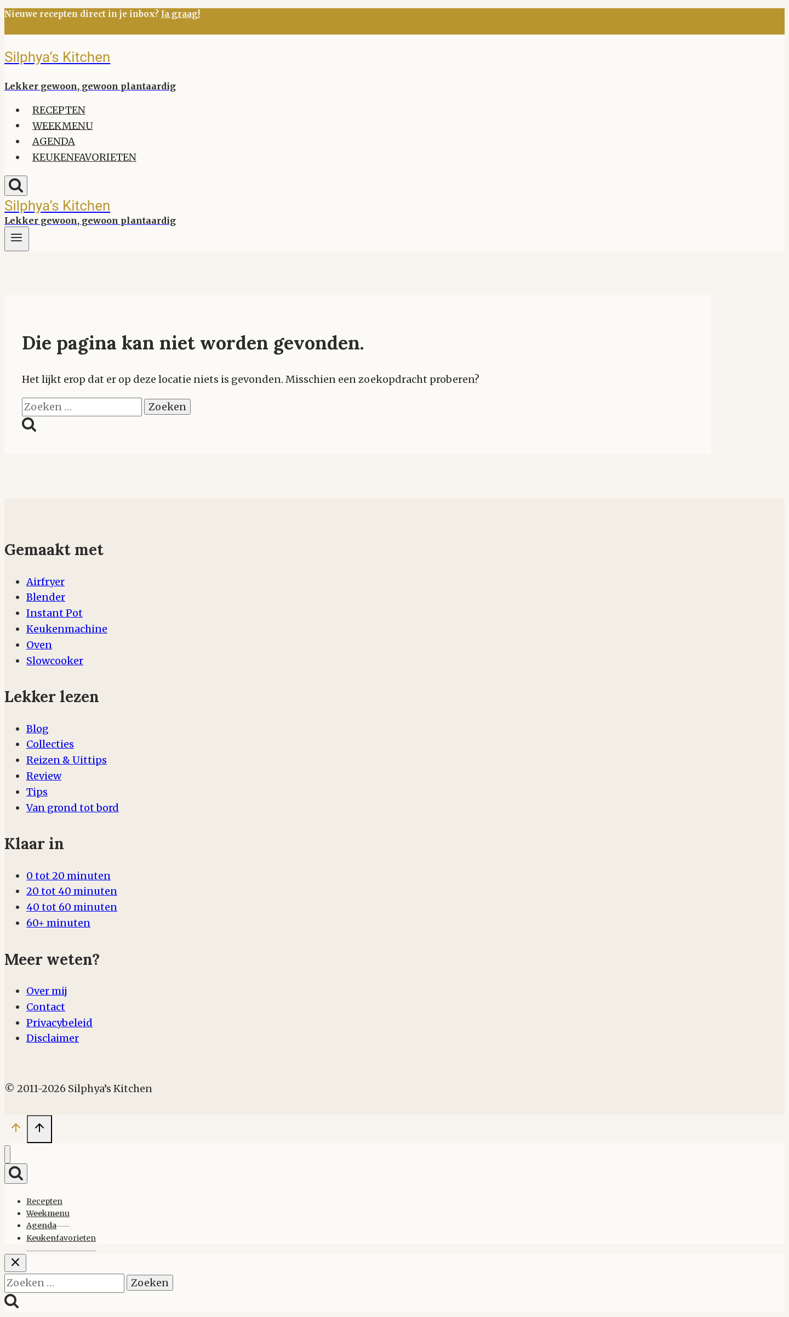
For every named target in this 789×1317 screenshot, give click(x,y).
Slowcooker (54, 660)
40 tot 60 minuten (71, 907)
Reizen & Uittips (66, 760)
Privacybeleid (59, 1022)
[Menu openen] (16, 239)
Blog (37, 728)
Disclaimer (52, 1038)
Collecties (50, 744)
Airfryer (45, 581)
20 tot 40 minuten (71, 891)
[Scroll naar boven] (15, 1130)
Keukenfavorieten (84, 157)
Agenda (53, 141)
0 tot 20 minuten (68, 875)
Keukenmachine (66, 629)
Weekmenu (62, 125)
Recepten (58, 110)
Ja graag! (180, 14)
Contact (45, 1007)
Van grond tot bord (72, 807)
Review (43, 776)
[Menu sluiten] (7, 1154)
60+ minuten (58, 923)
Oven (39, 644)
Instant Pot (54, 613)
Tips (37, 791)
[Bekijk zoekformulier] (15, 186)
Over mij (46, 991)
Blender (45, 597)
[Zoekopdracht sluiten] (15, 1263)
